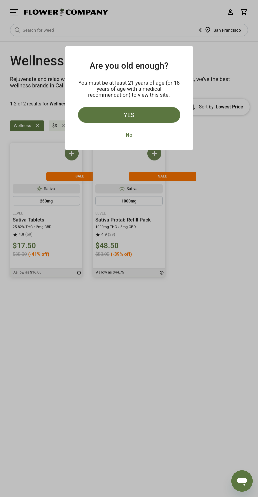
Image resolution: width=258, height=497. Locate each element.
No (129, 135)
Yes (129, 114)
